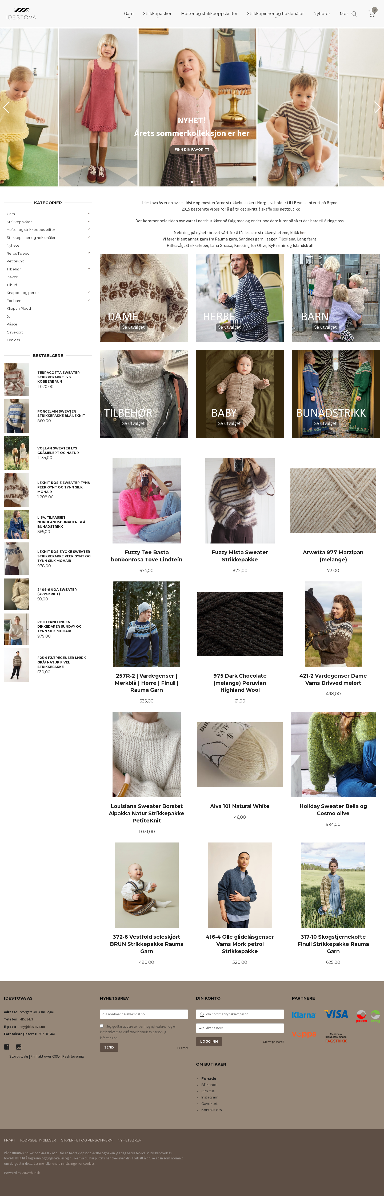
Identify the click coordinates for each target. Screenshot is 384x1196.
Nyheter (14, 245)
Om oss (13, 340)
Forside (208, 1078)
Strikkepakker (19, 222)
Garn (11, 214)
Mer (344, 13)
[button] (377, 107)
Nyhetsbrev (129, 1140)
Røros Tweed (18, 253)
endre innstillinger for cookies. (73, 1163)
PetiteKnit (15, 261)
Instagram (209, 1097)
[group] (192, 107)
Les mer (182, 1048)
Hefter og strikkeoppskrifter (31, 229)
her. (303, 232)
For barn (14, 300)
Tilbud (12, 285)
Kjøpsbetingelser (38, 1140)
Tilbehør (14, 269)
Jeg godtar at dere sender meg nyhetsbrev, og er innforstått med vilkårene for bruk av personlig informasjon (138, 1032)
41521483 (26, 1019)
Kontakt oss (211, 1110)
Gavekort (15, 332)
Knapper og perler (23, 292)
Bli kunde (209, 1084)
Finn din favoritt (192, 149)
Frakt (9, 1140)
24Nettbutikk (31, 1173)
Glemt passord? (273, 1042)
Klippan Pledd (19, 308)
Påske (12, 324)
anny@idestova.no (31, 1026)
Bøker (12, 277)
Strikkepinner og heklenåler (31, 237)
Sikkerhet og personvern (87, 1140)
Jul (9, 316)
